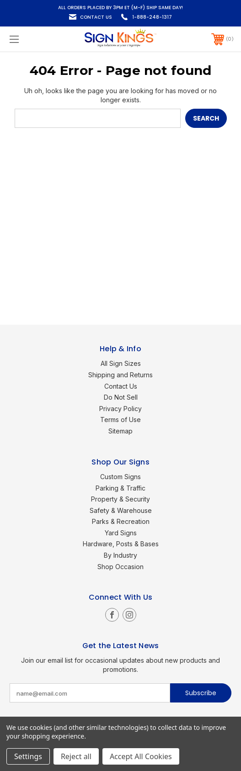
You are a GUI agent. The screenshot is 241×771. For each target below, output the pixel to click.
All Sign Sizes (121, 363)
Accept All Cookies (141, 756)
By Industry (120, 555)
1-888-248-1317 (152, 17)
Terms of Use (120, 419)
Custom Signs (120, 477)
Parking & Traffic (120, 488)
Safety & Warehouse (121, 510)
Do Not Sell (121, 397)
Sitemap (120, 431)
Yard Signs (121, 533)
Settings (28, 756)
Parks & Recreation (121, 521)
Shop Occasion (120, 566)
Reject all (76, 756)
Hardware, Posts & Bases (121, 544)
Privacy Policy (120, 408)
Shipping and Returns (120, 375)
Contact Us (96, 17)
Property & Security (120, 499)
